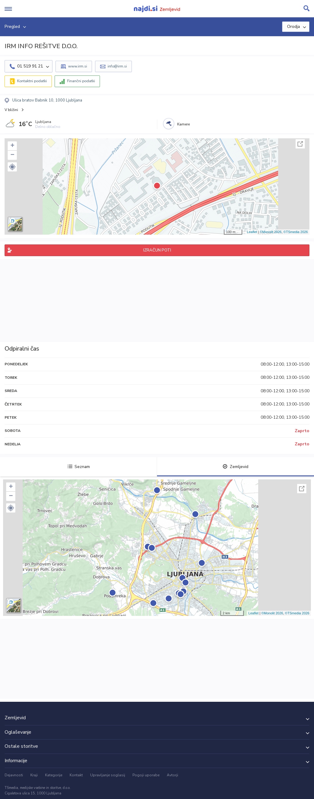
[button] (12, 166)
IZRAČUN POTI (157, 250)
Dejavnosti (14, 775)
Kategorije (53, 775)
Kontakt (76, 775)
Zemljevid (235, 467)
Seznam (78, 467)
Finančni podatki (81, 81)
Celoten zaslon (300, 143)
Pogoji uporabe (145, 775)
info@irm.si (117, 66)
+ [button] (12, 146)
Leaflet (252, 232)
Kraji (34, 775)
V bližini (11, 109)
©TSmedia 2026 (295, 232)
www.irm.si (77, 66)
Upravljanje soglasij (107, 775)
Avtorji (172, 775)
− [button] (12, 155)
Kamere (183, 124)
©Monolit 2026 (270, 232)
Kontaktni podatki (32, 81)
